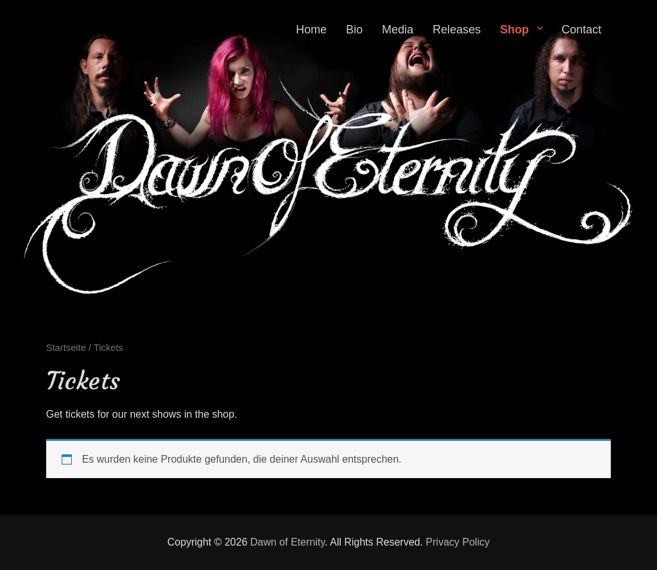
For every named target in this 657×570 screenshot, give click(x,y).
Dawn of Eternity (287, 542)
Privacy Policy (458, 542)
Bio (354, 29)
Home (311, 29)
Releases (456, 29)
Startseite (66, 348)
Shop (514, 29)
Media (397, 29)
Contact (581, 29)
